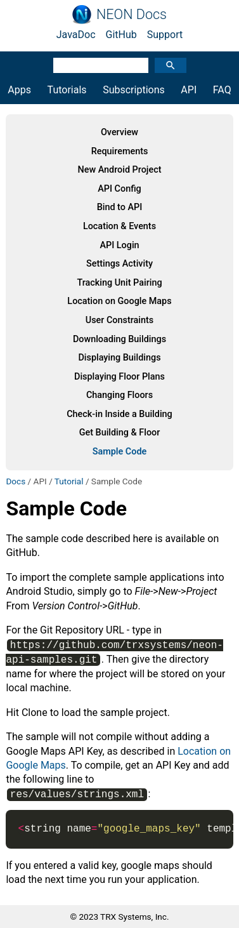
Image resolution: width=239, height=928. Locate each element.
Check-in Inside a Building (119, 414)
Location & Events (119, 226)
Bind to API (120, 207)
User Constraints (119, 320)
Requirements (119, 151)
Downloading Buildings (119, 339)
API (189, 90)
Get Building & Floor (119, 432)
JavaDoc (76, 35)
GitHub (121, 35)
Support (165, 35)
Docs (15, 481)
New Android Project (119, 169)
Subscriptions (134, 90)
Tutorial (69, 481)
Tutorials (67, 90)
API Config (119, 188)
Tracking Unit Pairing (119, 282)
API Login (119, 245)
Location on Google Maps (119, 301)
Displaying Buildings (119, 357)
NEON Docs (131, 15)
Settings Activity (119, 263)
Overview (119, 132)
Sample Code (120, 451)
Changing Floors (119, 395)
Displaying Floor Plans (119, 376)
